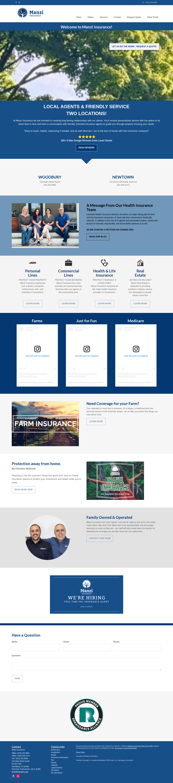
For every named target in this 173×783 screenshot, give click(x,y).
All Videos (55, 770)
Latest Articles (56, 768)
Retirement (55, 750)
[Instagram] (19, 2)
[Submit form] (17, 678)
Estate (53, 755)
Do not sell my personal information (126, 748)
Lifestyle (54, 765)
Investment (55, 752)
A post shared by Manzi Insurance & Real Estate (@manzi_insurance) (46, 382)
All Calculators (56, 773)
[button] (77, 13)
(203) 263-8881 (149, 2)
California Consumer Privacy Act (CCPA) (140, 746)
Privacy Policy (80, 752)
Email (66, 642)
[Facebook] (16, 2)
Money (53, 763)
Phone (116, 642)
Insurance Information (59, 757)
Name (14, 642)
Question (16, 655)
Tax (52, 760)
